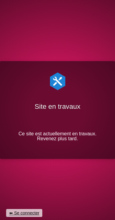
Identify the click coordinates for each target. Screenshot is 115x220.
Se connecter (27, 213)
